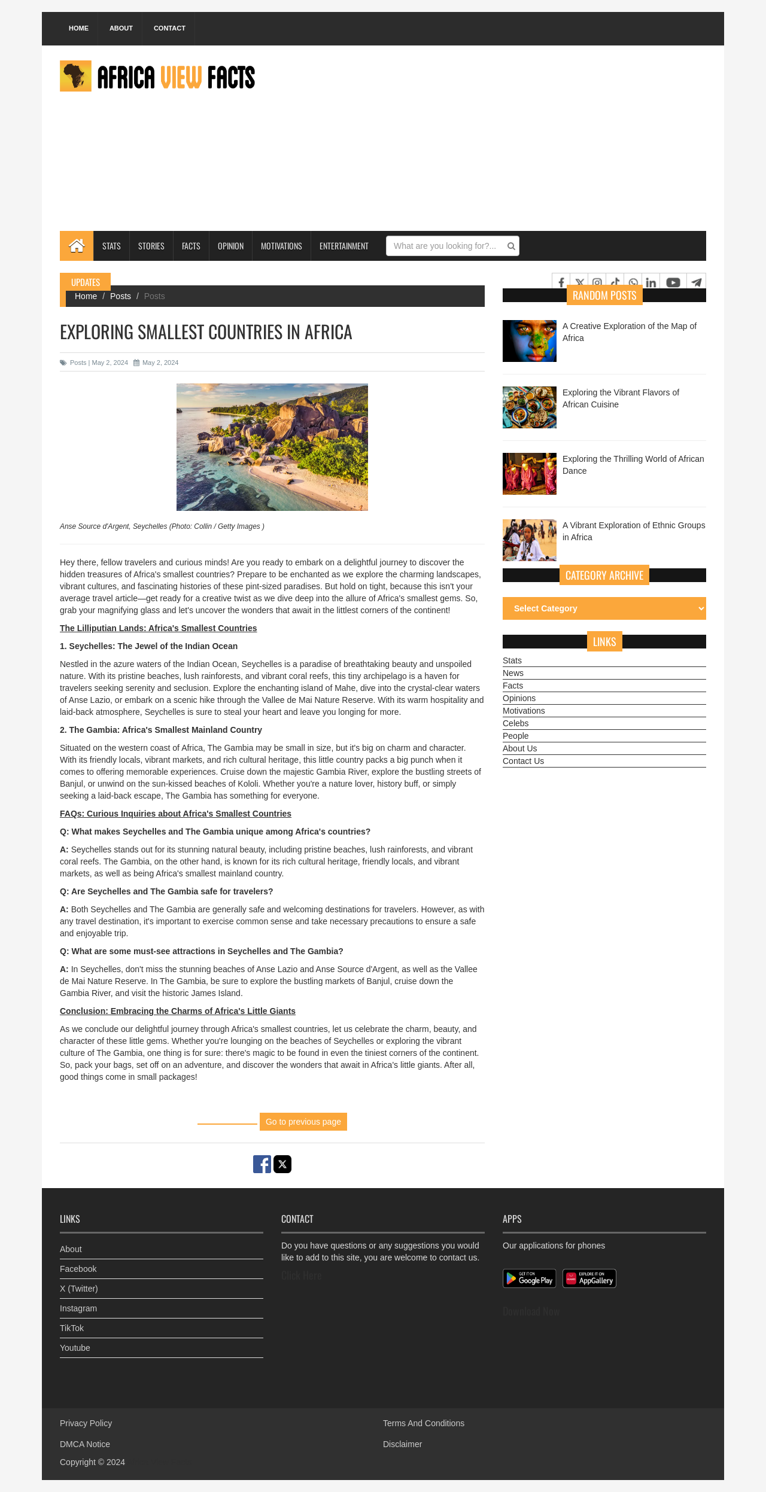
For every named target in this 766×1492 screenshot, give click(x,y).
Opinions (519, 698)
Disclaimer (402, 1444)
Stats (111, 245)
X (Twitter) (79, 1288)
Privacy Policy (86, 1423)
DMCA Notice (85, 1444)
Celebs (516, 723)
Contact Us (523, 761)
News (513, 673)
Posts (120, 296)
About (121, 28)
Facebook (78, 1269)
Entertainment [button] (344, 245)
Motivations (281, 245)
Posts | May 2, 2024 (94, 362)
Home (79, 28)
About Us (520, 748)
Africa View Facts (159, 1462)
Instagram (78, 1308)
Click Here (301, 1275)
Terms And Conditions (423, 1423)
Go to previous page (303, 1121)
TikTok (72, 1328)
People (516, 736)
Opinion (231, 245)
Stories (151, 245)
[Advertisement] (488, 138)
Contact (170, 28)
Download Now (531, 1311)
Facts (191, 245)
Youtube (75, 1348)
